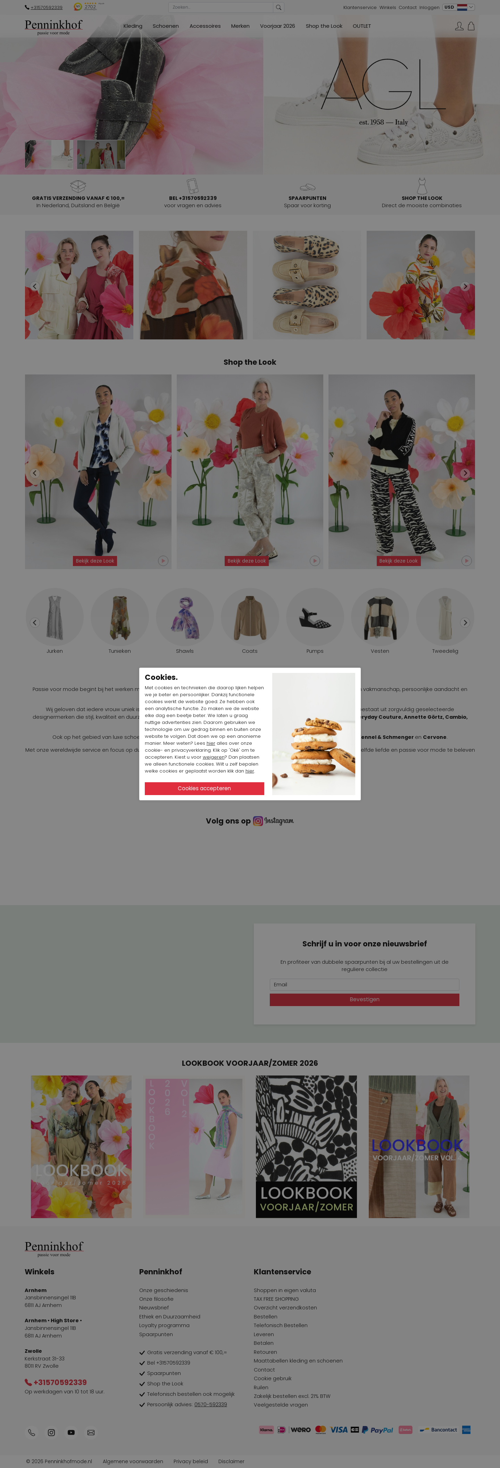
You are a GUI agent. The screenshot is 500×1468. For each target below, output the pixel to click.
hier (211, 743)
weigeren (214, 757)
